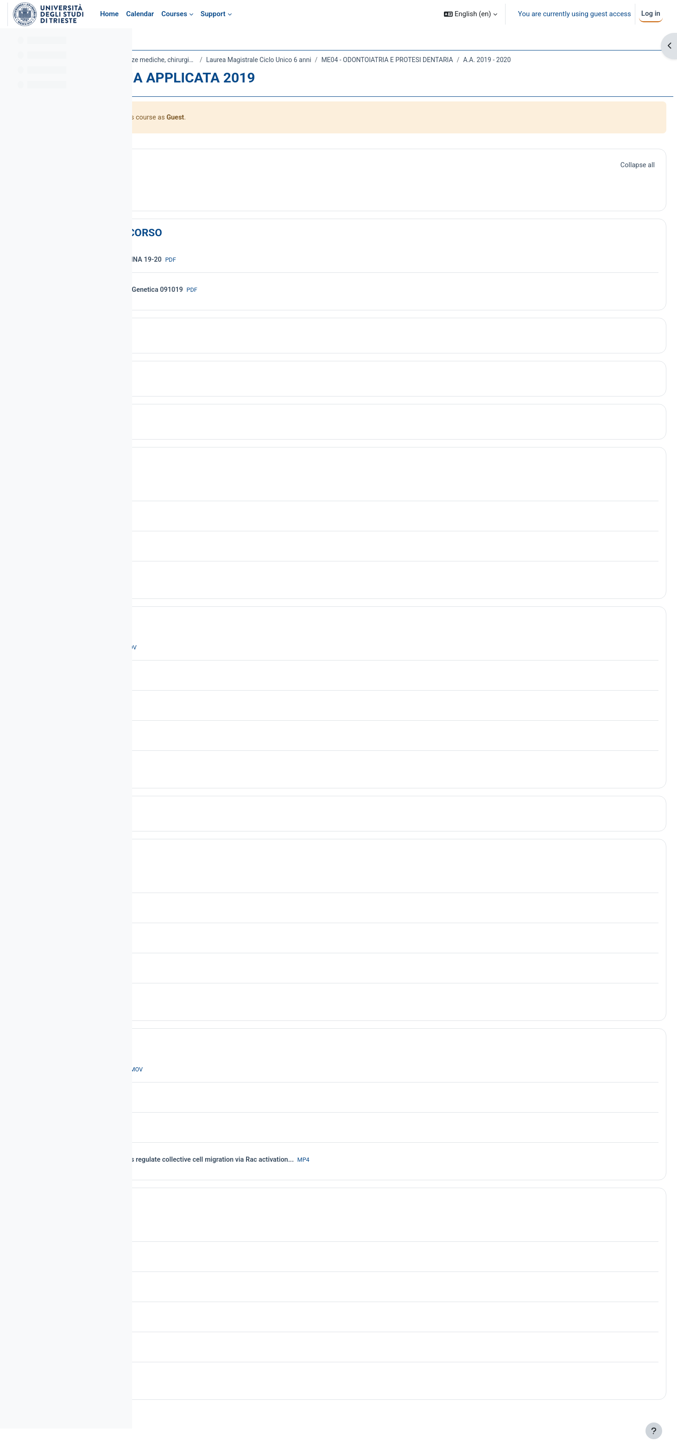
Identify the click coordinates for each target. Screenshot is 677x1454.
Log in (650, 13)
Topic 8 (194, 866)
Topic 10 (197, 1215)
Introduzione (206, 345)
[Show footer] (653, 1431)
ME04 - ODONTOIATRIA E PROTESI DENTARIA (526, 59)
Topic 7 (194, 823)
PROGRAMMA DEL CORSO (239, 246)
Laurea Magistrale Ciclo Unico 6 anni (398, 59)
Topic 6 (194, 634)
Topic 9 (194, 1056)
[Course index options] (120, 41)
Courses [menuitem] (174, 14)
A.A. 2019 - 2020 (184, 72)
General (195, 176)
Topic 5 (194, 474)
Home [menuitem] (109, 14)
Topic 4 (194, 431)
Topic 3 (194, 388)
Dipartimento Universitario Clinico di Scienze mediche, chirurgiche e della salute (242, 59)
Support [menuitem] (213, 14)
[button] (470, 14)
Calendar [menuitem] (140, 14)
